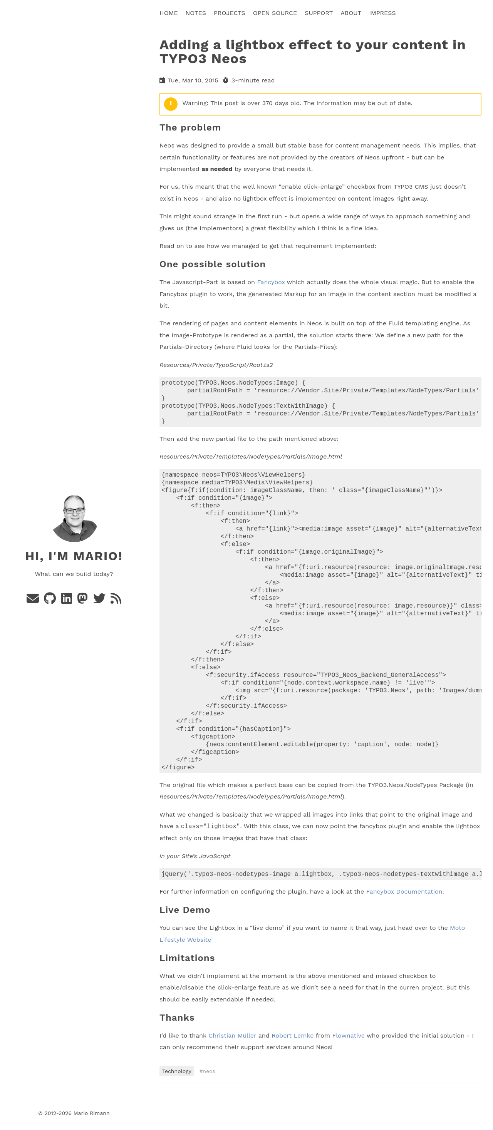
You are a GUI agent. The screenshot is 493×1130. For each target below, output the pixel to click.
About (350, 13)
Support (319, 13)
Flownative (348, 1070)
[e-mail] (34, 600)
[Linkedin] (67, 600)
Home (168, 13)
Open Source (275, 13)
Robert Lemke (293, 1070)
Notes (196, 13)
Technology (176, 1106)
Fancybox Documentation (404, 927)
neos (209, 1106)
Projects (229, 13)
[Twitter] (100, 600)
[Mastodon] (83, 600)
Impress (382, 13)
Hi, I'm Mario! (73, 556)
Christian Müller (232, 1070)
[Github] (51, 600)
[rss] (116, 600)
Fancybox (271, 282)
